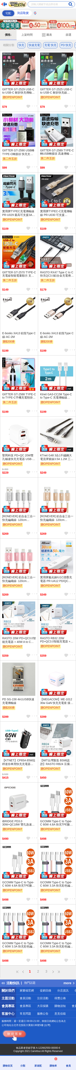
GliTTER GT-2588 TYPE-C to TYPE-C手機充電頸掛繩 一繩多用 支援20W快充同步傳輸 (19, 396)
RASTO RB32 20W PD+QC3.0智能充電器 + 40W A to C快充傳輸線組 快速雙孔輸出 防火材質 (55, 640)
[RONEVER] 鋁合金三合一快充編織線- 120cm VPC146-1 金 (56, 518)
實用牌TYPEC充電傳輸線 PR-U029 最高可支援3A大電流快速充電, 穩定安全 (18, 213)
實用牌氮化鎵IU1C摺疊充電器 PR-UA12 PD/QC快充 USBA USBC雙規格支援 (56, 579)
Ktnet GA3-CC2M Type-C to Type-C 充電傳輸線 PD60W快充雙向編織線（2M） (56, 396)
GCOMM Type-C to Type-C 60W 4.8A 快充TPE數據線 (56, 823)
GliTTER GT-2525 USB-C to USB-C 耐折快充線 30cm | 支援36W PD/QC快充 (56, 91)
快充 (21, 45)
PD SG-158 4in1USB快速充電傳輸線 (18, 701)
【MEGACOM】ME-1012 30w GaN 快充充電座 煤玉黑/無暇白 (56, 701)
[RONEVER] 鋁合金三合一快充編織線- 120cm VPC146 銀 (18, 518)
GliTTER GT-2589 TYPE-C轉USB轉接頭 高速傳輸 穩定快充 (57, 152)
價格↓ (8, 34)
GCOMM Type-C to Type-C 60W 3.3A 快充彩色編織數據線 (56, 884)
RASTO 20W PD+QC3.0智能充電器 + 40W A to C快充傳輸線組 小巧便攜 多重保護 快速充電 (19, 640)
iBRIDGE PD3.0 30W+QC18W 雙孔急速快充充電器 (18, 823)
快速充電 (34, 45)
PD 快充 (66, 45)
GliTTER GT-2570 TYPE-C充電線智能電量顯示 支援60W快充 (19, 274)
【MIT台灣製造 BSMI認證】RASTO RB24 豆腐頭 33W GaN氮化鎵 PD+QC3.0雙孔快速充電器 (57, 762)
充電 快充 (50, 45)
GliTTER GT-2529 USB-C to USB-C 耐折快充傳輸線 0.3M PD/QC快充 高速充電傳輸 (18, 91)
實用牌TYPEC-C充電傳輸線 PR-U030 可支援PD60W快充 (56, 213)
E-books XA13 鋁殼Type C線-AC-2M (19, 335)
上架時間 (27, 34)
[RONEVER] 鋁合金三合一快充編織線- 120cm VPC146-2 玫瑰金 (18, 579)
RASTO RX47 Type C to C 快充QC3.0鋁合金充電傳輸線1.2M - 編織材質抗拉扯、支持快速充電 (57, 274)
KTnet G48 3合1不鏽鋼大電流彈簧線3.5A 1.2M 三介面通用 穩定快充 (56, 457)
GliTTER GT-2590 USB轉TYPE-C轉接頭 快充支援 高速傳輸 (18, 152)
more (69, 983)
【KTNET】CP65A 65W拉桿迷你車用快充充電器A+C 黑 (18, 762)
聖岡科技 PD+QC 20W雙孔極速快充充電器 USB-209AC (17, 457)
